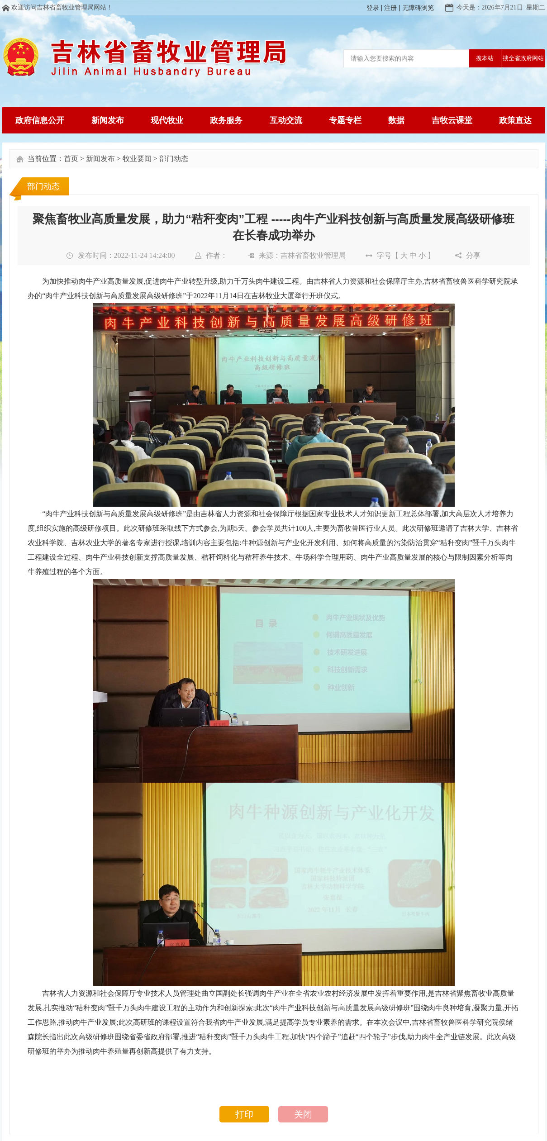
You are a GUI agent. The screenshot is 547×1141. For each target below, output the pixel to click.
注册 (390, 7)
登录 (372, 7)
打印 (244, 1114)
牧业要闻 (137, 158)
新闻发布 (100, 158)
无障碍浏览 (418, 7)
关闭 (303, 1114)
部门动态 (173, 158)
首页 (71, 158)
